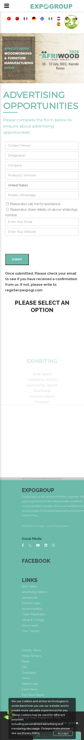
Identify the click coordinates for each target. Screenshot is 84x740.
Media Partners (61, 656)
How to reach (60, 625)
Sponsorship (60, 597)
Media (56, 661)
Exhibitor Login (61, 603)
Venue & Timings (63, 620)
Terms (56, 678)
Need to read (60, 683)
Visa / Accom (61, 631)
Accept (63, 733)
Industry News (61, 650)
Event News (59, 689)
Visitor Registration (64, 614)
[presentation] (36, 246)
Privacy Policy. (31, 733)
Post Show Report (63, 695)
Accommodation (62, 608)
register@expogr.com (24, 290)
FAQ (54, 667)
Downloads (59, 672)
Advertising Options (64, 592)
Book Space (59, 586)
